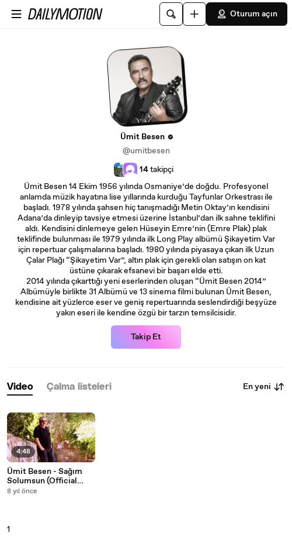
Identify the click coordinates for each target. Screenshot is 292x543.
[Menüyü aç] (16, 14)
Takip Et (146, 337)
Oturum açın (246, 14)
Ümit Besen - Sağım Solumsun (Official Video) (44, 476)
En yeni (264, 387)
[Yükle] (194, 14)
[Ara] (171, 14)
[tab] (20, 387)
